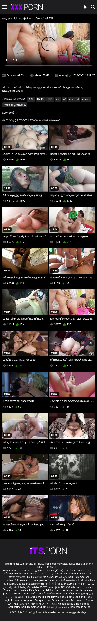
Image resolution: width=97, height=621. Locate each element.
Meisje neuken (51, 577)
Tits (50, 99)
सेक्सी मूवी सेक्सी (52, 583)
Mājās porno (53, 590)
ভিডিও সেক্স (20, 577)
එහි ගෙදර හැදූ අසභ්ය (58, 607)
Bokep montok (43, 600)
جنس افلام (90, 570)
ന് (64, 99)
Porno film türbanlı (67, 573)
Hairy (40, 99)
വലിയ (85, 99)
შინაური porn (66, 577)
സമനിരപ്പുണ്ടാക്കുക (15, 104)
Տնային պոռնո (34, 577)
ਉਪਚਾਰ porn (47, 587)
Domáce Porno (54, 593)
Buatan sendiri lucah (39, 597)
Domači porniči (72, 593)
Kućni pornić (38, 593)
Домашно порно (21, 593)
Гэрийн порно (37, 590)
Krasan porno (66, 603)
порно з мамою (85, 587)
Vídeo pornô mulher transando (21, 573)
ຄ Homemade (81, 603)
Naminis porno (69, 590)
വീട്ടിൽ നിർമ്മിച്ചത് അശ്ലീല (24, 587)
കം (57, 99)
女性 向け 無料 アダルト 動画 (41, 603)
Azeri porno (28, 600)
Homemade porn (12, 570)
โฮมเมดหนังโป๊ (20, 597)
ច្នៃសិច (57, 587)
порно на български (48, 580)
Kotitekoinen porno (25, 580)
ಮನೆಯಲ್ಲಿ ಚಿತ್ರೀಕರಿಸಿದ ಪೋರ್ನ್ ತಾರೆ (27, 583)
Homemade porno (80, 607)
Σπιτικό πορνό (79, 600)
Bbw (30, 99)
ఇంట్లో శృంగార (68, 583)
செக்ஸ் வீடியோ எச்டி (71, 580)
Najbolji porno (12, 600)
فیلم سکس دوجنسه (48, 573)
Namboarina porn (17, 607)
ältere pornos (77, 570)
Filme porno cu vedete (16, 590)
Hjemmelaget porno (62, 597)
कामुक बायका (81, 583)
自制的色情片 (68, 587)
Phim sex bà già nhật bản (54, 570)
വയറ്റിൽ (74, 99)
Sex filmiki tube (83, 597)
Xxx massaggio (31, 570)
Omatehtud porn (61, 600)
